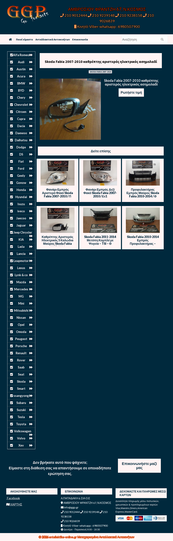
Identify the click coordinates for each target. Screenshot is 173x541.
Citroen (21, 112)
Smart (21, 388)
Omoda (21, 332)
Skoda (21, 381)
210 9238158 (129, 15)
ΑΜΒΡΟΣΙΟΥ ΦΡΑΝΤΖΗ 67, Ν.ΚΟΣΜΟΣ (107, 9)
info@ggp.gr (70, 507)
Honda (21, 190)
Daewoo (21, 133)
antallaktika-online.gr (63, 537)
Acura (21, 76)
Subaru (21, 403)
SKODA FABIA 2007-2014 (100, 71)
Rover (21, 360)
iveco (21, 211)
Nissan (21, 317)
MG (21, 296)
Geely (21, 175)
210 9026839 (70, 521)
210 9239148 (101, 15)
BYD (21, 90)
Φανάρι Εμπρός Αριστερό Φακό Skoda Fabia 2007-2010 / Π (57, 193)
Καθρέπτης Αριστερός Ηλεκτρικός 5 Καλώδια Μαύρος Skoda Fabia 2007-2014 (57, 242)
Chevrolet (21, 104)
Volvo (21, 438)
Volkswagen (22, 431)
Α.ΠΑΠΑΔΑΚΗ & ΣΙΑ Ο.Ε (75, 498)
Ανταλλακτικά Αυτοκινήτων (52, 39)
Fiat (21, 161)
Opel (21, 325)
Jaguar (21, 225)
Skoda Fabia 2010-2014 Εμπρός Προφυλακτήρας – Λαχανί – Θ (143, 242)
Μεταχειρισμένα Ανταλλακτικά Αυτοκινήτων (105, 537)
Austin (21, 69)
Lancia (21, 254)
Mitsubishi (21, 310)
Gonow (21, 183)
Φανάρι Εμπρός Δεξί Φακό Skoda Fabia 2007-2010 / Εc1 (100, 193)
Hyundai (21, 197)
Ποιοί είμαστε (24, 39)
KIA (21, 239)
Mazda (21, 282)
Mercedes (21, 289)
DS (21, 154)
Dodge (21, 147)
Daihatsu (21, 140)
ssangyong (21, 396)
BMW (21, 83)
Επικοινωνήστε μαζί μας (139, 465)
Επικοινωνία (80, 39)
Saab (21, 367)
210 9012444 (73, 15)
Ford (21, 168)
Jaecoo (21, 218)
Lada (21, 246)
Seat (21, 374)
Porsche (21, 346)
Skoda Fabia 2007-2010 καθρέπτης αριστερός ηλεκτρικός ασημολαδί (101, 61)
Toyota (21, 424)
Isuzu (21, 204)
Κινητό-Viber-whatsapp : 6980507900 (107, 26)
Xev (21, 445)
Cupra (21, 119)
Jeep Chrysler (22, 232)
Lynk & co (21, 275)
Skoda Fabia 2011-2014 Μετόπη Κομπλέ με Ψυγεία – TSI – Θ (100, 240)
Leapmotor (21, 261)
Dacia (21, 126)
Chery (21, 97)
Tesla (21, 417)
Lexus (21, 268)
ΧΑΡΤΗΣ (14, 504)
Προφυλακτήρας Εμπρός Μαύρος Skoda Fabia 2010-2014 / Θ (143, 193)
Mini (21, 303)
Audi (21, 62)
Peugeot (21, 339)
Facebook (13, 498)
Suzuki (21, 410)
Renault (21, 353)
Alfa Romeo (21, 55)
